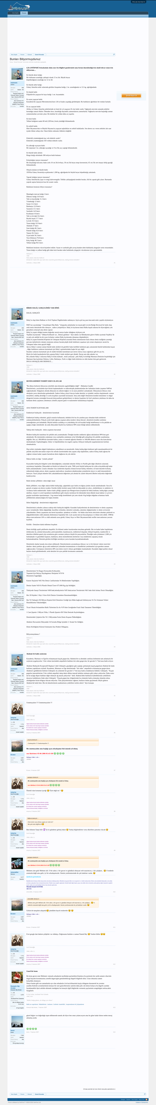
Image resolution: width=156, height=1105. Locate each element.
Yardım (128, 1099)
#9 (114, 850)
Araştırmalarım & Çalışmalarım (75, 1004)
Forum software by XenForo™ (24, 1102)
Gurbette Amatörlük (59, 1004)
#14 (114, 1032)
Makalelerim (42, 1004)
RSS (146, 1099)
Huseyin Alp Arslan (15, 987)
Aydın (22, 760)
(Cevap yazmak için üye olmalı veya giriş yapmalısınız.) (99, 1089)
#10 (114, 892)
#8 (114, 811)
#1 (114, 262)
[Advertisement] (62, 35)
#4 (114, 647)
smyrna (13, 717)
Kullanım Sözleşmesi (142, 1102)
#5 (114, 695)
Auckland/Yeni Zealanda (17, 998)
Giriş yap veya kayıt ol (138, 1)
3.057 (22, 758)
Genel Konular (18, 62)
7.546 (22, 1035)
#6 (114, 732)
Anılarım (49, 1004)
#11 (114, 927)
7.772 (22, 724)
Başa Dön (142, 1099)
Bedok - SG (21, 89)
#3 (114, 564)
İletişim (123, 1099)
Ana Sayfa (15, 13)
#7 (114, 770)
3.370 (22, 994)
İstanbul (22, 726)
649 (23, 87)
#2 (114, 374)
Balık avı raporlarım (32, 1004)
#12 (114, 964)
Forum (24, 13)
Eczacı (13, 755)
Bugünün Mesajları (15, 16)
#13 (114, 1007)
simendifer (14, 872)
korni (12, 1030)
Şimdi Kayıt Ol (131, 95)
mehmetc (31, 62)
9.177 (22, 877)
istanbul (22, 1037)
